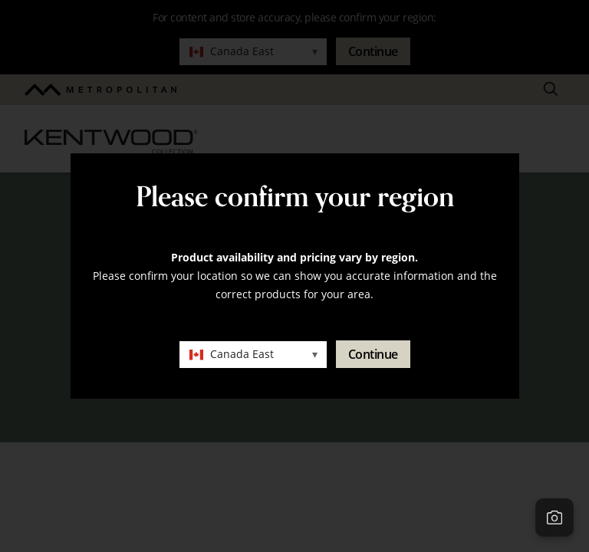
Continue (373, 354)
